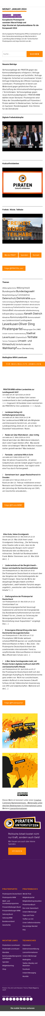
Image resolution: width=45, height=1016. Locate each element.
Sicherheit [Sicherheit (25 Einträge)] (11, 333)
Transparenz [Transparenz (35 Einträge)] (12, 341)
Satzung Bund (7, 914)
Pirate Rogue (33, 988)
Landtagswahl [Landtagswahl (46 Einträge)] (26, 320)
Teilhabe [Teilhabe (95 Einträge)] (32, 337)
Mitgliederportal (28, 897)
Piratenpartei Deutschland (12, 894)
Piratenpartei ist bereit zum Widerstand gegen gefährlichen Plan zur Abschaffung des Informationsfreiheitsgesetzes (22, 86)
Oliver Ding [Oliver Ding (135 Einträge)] (27, 324)
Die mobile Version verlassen (23, 1008)
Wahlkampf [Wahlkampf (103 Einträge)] (9, 348)
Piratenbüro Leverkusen (11, 945)
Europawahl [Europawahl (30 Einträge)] (17, 304)
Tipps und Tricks (28, 915)
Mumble (26, 976)
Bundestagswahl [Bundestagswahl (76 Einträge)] (25, 291)
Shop (4, 969)
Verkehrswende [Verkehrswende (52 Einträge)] (23, 344)
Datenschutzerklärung (31, 949)
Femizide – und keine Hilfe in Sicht (19, 455)
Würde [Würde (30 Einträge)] (19, 348)
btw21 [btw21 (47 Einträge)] (27, 288)
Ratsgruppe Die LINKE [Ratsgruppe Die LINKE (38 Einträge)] (32, 329)
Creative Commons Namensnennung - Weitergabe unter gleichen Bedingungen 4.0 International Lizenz (22, 803)
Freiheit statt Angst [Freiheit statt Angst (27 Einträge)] (32, 307)
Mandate (5, 952)
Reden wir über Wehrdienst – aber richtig (22, 435)
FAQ (24, 930)
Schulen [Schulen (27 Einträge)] (5, 333)
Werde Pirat (27, 894)
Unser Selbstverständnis (31, 923)
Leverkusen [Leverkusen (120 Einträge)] (10, 324)
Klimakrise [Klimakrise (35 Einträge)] (6, 317)
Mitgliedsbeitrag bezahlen (32, 901)
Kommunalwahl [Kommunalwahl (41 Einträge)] (34, 317)
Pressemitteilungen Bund (11, 907)
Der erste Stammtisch (30, 908)
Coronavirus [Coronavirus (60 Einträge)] (23, 294)
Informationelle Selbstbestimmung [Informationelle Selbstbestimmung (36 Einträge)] (26, 310)
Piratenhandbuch (29, 905)
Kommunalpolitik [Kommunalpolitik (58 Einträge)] (18, 317)
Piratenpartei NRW (9, 897)
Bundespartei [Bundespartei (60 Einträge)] (9, 291)
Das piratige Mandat (30, 926)
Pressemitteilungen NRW (11, 911)
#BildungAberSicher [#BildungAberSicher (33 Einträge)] (9, 288)
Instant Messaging (29, 973)
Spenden (17, 851)
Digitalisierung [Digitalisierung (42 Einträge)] (21, 302)
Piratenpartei (10, 537)
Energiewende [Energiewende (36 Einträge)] (7, 305)
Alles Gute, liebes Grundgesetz (16, 534)
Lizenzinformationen (18, 808)
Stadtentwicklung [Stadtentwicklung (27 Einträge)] (20, 333)
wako (7, 395)
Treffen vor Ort (28, 919)
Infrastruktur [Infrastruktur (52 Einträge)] (8, 314)
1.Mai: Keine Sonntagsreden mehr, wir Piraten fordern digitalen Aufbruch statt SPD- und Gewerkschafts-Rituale (21, 664)
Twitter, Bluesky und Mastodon (20, 999)
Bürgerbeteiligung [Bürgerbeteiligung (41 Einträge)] (9, 295)
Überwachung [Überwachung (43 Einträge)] (28, 348)
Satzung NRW (7, 918)
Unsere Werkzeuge (30, 912)
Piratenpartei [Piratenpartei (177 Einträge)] (12, 329)
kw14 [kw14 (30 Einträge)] (4, 320)
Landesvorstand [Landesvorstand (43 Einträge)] (13, 320)
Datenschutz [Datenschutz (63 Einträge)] (9, 298)
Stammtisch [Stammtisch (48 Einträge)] (21, 337)
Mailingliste (27, 959)
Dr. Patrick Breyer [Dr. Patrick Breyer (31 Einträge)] (34, 302)
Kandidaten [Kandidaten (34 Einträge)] (19, 314)
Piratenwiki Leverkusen (10, 949)
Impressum (27, 945)
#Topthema (6, 15)
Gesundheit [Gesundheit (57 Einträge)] (7, 310)
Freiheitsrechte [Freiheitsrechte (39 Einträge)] (19, 307)
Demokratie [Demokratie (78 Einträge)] (23, 298)
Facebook (26, 969)
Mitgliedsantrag (8, 966)
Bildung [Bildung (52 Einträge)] (20, 288)
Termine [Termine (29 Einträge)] (5, 341)
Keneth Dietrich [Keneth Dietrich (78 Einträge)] (33, 313)
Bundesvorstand (8, 921)
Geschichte (6, 925)
